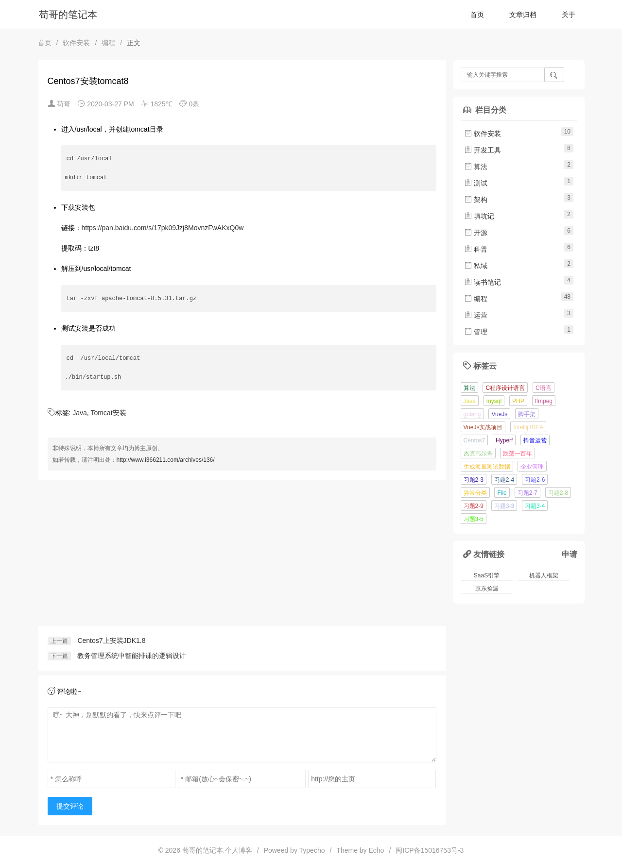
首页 (477, 14)
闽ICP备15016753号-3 (430, 850)
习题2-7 (527, 492)
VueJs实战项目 (483, 427)
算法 (475, 166)
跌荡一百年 (517, 453)
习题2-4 (504, 479)
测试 (475, 183)
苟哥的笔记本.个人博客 (217, 850)
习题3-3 (504, 506)
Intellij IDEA (528, 427)
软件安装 (76, 43)
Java (79, 413)
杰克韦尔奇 (478, 453)
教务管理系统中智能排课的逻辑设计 (131, 655)
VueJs (499, 414)
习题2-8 (558, 492)
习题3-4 (535, 506)
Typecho (312, 850)
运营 (475, 315)
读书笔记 (482, 282)
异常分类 (475, 492)
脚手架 (527, 414)
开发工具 (482, 150)
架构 (475, 199)
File (501, 492)
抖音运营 (535, 440)
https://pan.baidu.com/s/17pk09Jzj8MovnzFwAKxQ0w (163, 228)
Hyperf (504, 440)
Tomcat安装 (108, 413)
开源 (475, 232)
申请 (569, 554)
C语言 (544, 388)
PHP (518, 401)
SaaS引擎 (487, 575)
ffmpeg (544, 401)
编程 (108, 43)
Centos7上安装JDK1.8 (111, 640)
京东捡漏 (487, 588)
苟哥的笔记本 (68, 14)
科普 (475, 249)
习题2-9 (474, 506)
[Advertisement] (242, 553)
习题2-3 (474, 479)
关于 (568, 14)
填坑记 (479, 216)
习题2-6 (535, 479)
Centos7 (474, 440)
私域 (475, 266)
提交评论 (70, 806)
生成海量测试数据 (487, 466)
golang (472, 414)
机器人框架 (543, 575)
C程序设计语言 (505, 388)
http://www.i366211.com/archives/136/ (166, 459)
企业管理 (532, 466)
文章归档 (522, 14)
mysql (493, 401)
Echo (376, 850)
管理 (475, 332)
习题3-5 (474, 519)
